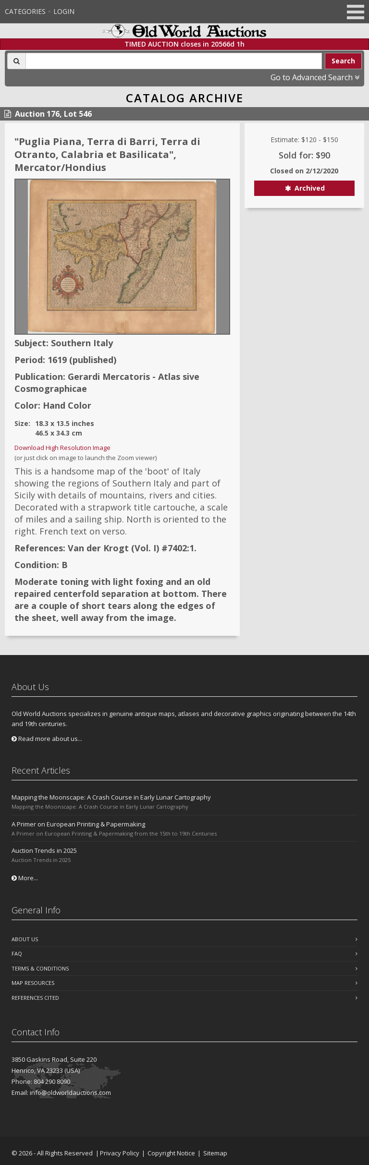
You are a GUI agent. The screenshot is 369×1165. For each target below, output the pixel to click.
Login (63, 11)
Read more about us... (47, 738)
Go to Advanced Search (315, 77)
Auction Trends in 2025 (44, 850)
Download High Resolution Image (62, 447)
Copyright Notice (171, 1153)
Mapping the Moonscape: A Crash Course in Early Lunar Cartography (111, 797)
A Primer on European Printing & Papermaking (78, 824)
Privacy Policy (119, 1153)
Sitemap (215, 1153)
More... (25, 878)
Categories (25, 11)
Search (343, 60)
